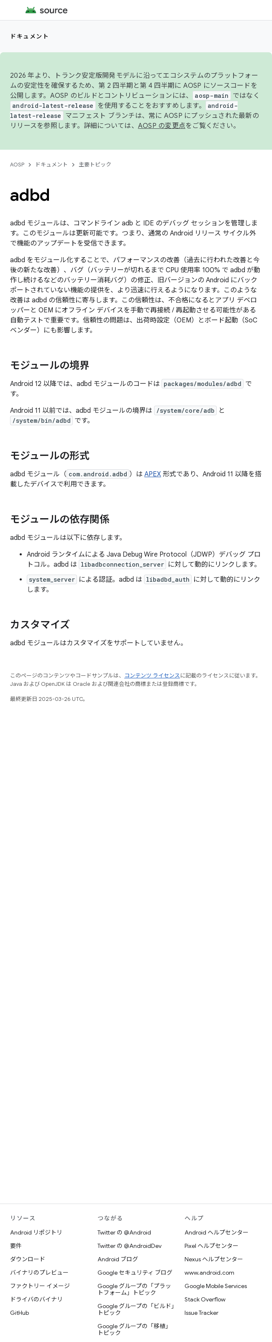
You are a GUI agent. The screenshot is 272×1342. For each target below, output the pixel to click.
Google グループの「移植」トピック (134, 1329)
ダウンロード (27, 1259)
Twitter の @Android (124, 1232)
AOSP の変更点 (161, 126)
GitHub (19, 1312)
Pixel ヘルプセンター (212, 1246)
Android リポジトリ (36, 1232)
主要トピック (95, 164)
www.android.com (209, 1272)
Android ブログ (118, 1259)
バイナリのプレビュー (39, 1272)
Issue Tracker (201, 1312)
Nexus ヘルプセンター (214, 1259)
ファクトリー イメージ (40, 1286)
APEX (152, 474)
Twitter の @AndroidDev (130, 1246)
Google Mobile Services (216, 1286)
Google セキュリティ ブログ (135, 1272)
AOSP (17, 164)
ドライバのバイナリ (36, 1299)
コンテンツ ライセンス (152, 675)
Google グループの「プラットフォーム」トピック (134, 1289)
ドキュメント (29, 36)
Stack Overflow (205, 1299)
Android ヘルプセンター (217, 1232)
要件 (16, 1246)
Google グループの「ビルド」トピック (136, 1309)
